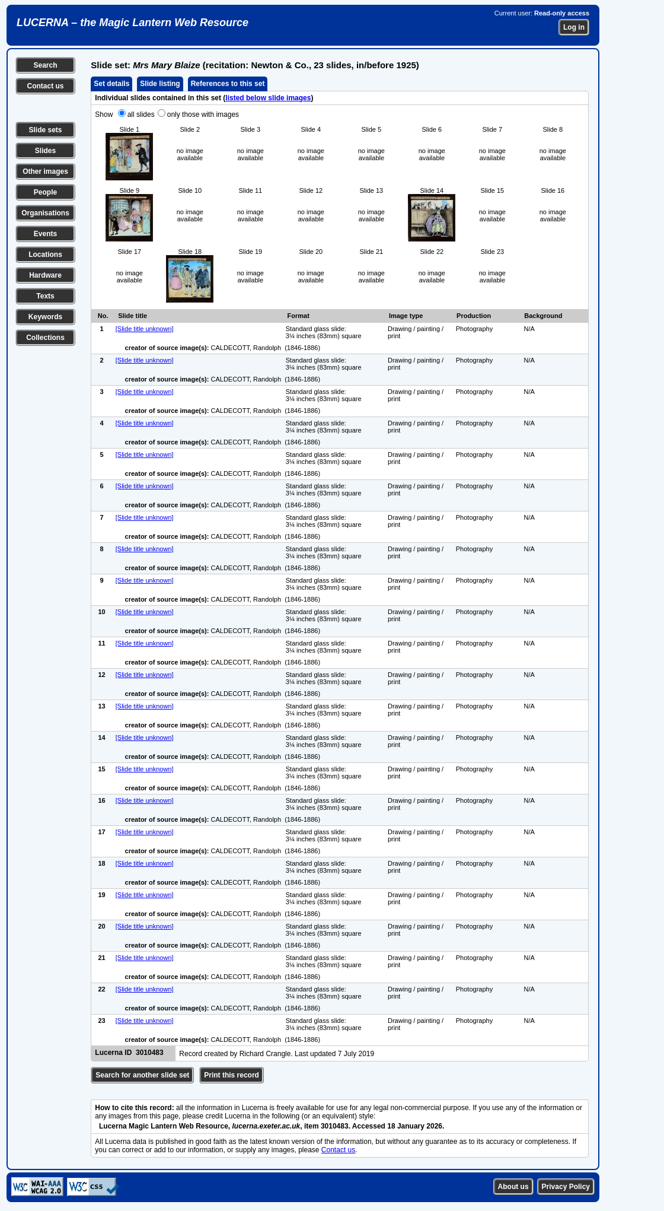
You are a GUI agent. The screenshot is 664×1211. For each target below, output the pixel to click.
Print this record (231, 1075)
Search (45, 65)
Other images (45, 171)
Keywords (45, 317)
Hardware (45, 275)
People (45, 192)
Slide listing (160, 84)
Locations (45, 254)
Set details (111, 84)
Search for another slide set (142, 1075)
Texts (45, 296)
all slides (141, 114)
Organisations (45, 213)
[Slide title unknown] (145, 328)
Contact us (45, 86)
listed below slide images (268, 98)
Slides (45, 151)
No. (103, 315)
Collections (45, 337)
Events (45, 234)
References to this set (228, 84)
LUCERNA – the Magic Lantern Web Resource (132, 22)
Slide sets (45, 130)
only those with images (203, 114)
